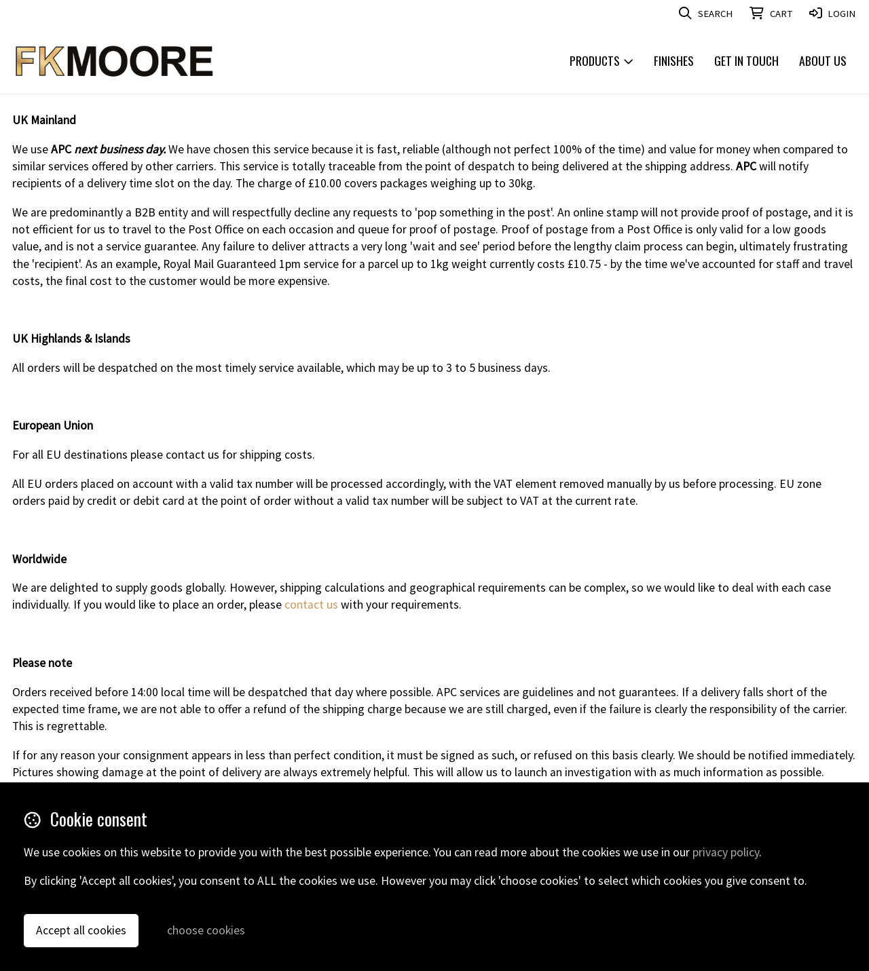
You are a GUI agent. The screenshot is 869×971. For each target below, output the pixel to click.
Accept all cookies (81, 930)
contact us (311, 604)
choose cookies (206, 930)
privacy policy (725, 852)
